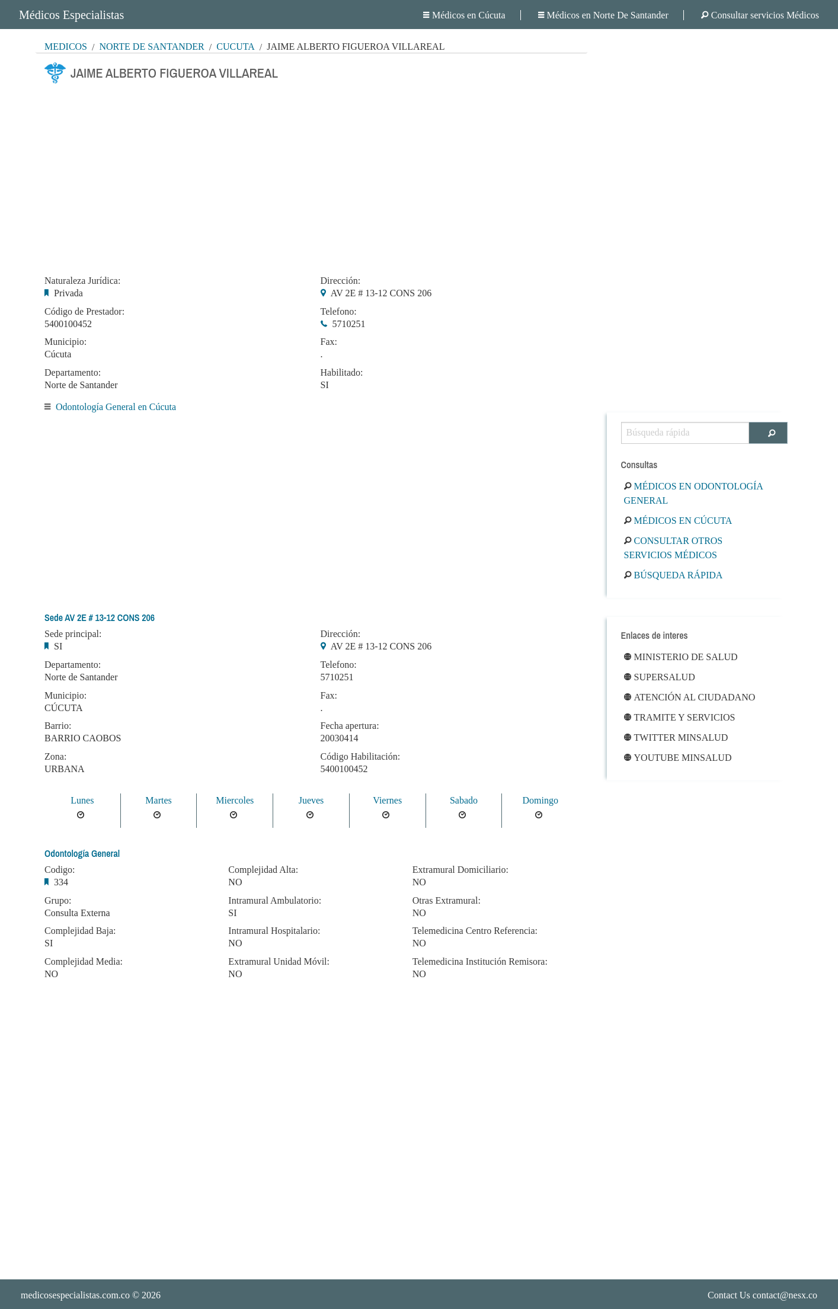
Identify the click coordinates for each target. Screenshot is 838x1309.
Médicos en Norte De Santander (603, 15)
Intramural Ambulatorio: (274, 900)
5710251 (349, 324)
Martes (158, 800)
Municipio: (65, 342)
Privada (68, 293)
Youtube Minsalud (678, 758)
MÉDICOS (65, 46)
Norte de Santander (81, 385)
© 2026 (91, 1295)
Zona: (55, 756)
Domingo (540, 800)
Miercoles (235, 800)
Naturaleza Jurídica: (82, 281)
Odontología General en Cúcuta (116, 407)
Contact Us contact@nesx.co (762, 1295)
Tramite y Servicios (679, 717)
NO (51, 974)
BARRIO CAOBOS (82, 738)
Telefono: (339, 311)
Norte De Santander (151, 46)
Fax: (329, 342)
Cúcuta (235, 46)
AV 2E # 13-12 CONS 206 (381, 293)
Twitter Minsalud (676, 737)
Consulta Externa (77, 913)
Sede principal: (72, 634)
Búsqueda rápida (673, 575)
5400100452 (68, 324)
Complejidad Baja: (80, 931)
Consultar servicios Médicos (760, 15)
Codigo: (59, 870)
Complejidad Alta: (263, 870)
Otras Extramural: (446, 900)
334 (61, 882)
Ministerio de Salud (681, 657)
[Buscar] (768, 433)
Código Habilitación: (361, 756)
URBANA (64, 769)
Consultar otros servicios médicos (673, 548)
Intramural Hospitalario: (274, 931)
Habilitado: (342, 372)
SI (325, 385)
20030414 (340, 738)
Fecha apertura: (350, 726)
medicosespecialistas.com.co (75, 1295)
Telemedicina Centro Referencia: (475, 931)
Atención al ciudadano (690, 697)
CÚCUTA (63, 708)
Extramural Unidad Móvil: (279, 961)
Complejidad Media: (83, 961)
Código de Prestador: (84, 311)
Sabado (464, 800)
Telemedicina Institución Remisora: (480, 961)
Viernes (387, 800)
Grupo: (57, 900)
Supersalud (659, 677)
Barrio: (57, 726)
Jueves (311, 800)
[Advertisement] (311, 176)
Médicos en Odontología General (693, 493)
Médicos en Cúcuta (464, 15)
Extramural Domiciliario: (460, 870)
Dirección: (341, 281)
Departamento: (72, 372)
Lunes (82, 800)
